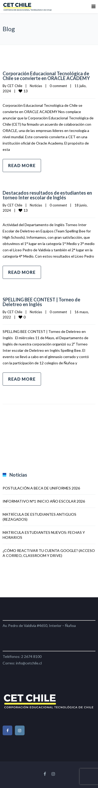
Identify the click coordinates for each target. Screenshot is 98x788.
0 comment (58, 86)
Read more (22, 165)
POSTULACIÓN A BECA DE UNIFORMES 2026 (41, 488)
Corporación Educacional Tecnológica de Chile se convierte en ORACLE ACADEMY (46, 76)
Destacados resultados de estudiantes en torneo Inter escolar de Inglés (47, 195)
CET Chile (14, 86)
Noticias (36, 86)
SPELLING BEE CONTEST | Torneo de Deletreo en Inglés (41, 302)
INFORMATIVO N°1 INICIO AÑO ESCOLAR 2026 (44, 501)
